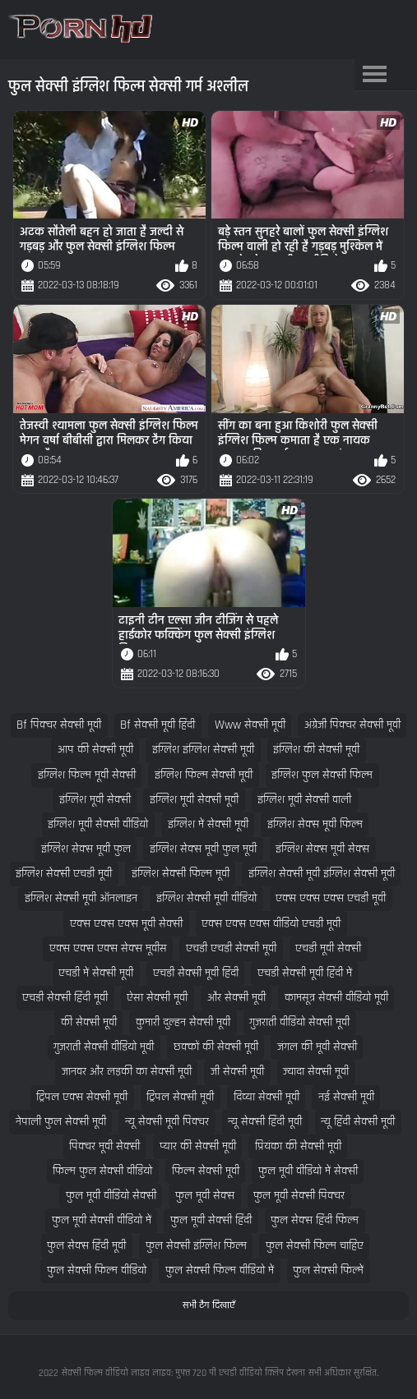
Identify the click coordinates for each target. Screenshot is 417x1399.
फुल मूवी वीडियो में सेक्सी (308, 1171)
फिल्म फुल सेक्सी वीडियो (102, 1171)
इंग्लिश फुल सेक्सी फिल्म (322, 775)
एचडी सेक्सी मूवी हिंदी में (304, 973)
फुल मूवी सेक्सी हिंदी (211, 1220)
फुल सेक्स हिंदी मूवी (86, 1246)
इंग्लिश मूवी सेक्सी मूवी (194, 800)
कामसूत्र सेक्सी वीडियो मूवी (336, 998)
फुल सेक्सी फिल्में (328, 1270)
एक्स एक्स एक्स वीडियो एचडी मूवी (271, 924)
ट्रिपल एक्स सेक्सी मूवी (81, 1097)
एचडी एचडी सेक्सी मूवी (231, 948)
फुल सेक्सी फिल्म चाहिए (315, 1246)
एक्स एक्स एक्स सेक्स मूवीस (108, 948)
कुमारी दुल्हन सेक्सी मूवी (183, 1022)
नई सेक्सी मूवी (346, 1097)
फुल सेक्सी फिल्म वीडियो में (219, 1270)
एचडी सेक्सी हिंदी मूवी (65, 998)
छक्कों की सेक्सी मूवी (216, 1047)
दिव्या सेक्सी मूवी (266, 1097)
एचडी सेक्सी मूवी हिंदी (196, 973)
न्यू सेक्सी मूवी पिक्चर (167, 1122)
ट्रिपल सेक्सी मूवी (180, 1097)
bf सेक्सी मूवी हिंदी (157, 725)
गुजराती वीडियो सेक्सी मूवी (299, 1022)
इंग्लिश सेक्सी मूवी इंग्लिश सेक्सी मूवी (321, 873)
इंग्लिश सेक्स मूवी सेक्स (322, 849)
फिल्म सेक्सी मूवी (205, 1171)
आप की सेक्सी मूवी (95, 749)
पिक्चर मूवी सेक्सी (104, 1146)
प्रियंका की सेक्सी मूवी (298, 1146)
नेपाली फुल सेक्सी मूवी (61, 1122)
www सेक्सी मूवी (250, 725)
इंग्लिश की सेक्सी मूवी (316, 749)
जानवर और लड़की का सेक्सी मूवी (127, 1071)
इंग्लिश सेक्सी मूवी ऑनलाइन (81, 898)
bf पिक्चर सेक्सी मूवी (58, 725)
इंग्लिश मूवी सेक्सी (95, 800)
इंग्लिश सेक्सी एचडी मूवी (64, 873)
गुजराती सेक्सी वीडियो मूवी (103, 1047)
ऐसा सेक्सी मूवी (157, 998)
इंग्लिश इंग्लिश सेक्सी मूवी (203, 749)
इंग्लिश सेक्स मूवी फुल (86, 849)
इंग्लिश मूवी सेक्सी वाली (304, 800)
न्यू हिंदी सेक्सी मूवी (358, 1122)
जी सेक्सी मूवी (237, 1071)
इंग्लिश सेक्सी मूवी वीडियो (206, 898)
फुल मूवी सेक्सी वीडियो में (101, 1220)
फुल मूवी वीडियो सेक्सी (111, 1195)
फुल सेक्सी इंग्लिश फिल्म (196, 1246)
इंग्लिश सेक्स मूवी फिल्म (315, 824)
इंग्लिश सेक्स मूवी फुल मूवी (203, 849)
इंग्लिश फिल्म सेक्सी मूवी (204, 775)
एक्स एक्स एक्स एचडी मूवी (331, 898)
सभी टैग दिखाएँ (209, 1305)
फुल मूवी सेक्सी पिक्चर (299, 1195)
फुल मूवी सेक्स (204, 1195)
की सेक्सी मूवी (89, 1022)
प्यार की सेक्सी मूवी (198, 1146)
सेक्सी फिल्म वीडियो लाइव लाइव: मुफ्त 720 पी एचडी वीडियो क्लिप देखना (183, 1373)
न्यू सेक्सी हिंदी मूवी (265, 1122)
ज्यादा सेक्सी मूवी (316, 1071)
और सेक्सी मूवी (236, 998)
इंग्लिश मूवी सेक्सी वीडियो (98, 824)
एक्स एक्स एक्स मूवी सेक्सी (126, 924)
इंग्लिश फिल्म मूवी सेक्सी (87, 775)
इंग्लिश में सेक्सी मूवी (208, 824)
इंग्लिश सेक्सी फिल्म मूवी (180, 873)
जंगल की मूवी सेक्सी (317, 1047)
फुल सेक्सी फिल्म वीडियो (96, 1270)
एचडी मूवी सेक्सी (328, 948)
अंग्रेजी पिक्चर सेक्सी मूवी (352, 725)
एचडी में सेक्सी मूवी (95, 973)
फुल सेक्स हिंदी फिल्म (315, 1220)
